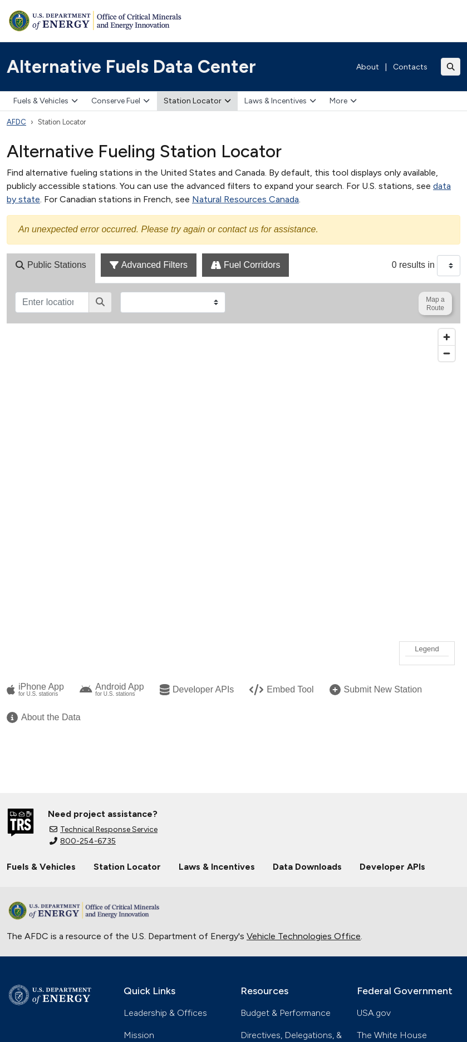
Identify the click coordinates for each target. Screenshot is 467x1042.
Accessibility (91, 1008)
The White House (392, 846)
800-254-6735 (83, 652)
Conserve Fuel (120, 101)
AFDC (16, 122)
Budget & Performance (285, 824)
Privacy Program (271, 939)
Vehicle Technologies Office (304, 747)
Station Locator (197, 101)
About (367, 67)
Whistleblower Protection (202, 1021)
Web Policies (299, 1008)
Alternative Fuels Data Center (131, 66)
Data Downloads (307, 677)
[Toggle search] (451, 67)
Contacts (410, 67)
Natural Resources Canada (245, 199)
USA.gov (374, 824)
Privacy (147, 1008)
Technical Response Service (104, 640)
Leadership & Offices (165, 824)
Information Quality (217, 1008)
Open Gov (27, 1008)
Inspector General (276, 917)
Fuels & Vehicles (45, 101)
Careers (139, 890)
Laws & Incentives (280, 101)
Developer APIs (392, 677)
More (343, 101)
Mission (139, 846)
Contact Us (146, 868)
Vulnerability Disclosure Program (70, 1021)
